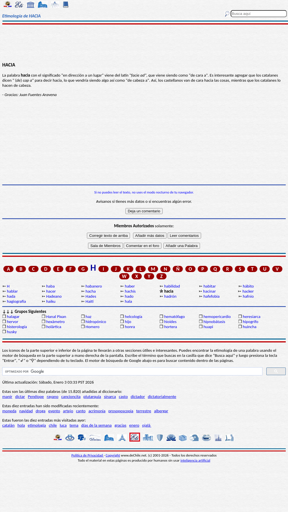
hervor (12, 321)
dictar (20, 396)
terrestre (143, 410)
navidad (26, 410)
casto (123, 396)
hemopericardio (217, 316)
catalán (8, 425)
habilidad (172, 286)
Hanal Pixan (56, 316)
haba (50, 286)
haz (88, 316)
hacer (51, 291)
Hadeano (54, 296)
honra (130, 326)
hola (21, 425)
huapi (208, 326)
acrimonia (96, 410)
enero (134, 425)
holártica (53, 326)
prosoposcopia (120, 410)
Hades (91, 296)
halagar (13, 316)
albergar (161, 410)
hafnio (248, 296)
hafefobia (211, 296)
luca (63, 425)
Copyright (113, 455)
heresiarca (251, 316)
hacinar (209, 291)
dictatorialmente (162, 396)
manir (7, 396)
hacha (91, 291)
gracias (120, 425)
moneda (9, 410)
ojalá (146, 425)
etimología (37, 425)
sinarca (110, 396)
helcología (133, 316)
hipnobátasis (214, 321)
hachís (130, 291)
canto (81, 410)
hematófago (174, 316)
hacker (248, 291)
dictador (138, 396)
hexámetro (55, 321)
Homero (93, 326)
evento (54, 410)
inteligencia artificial (195, 460)
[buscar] (131, 371)
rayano (52, 396)
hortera (170, 326)
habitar (209, 286)
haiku (50, 301)
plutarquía (92, 396)
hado (129, 296)
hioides (170, 321)
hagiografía (16, 301)
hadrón (170, 296)
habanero (94, 286)
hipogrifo (250, 321)
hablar (12, 291)
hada (11, 296)
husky (12, 331)
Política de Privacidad (87, 455)
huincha (249, 326)
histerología (17, 326)
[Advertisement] (144, 42)
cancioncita (71, 396)
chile (53, 425)
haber (130, 286)
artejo (68, 410)
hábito (248, 286)
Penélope (36, 396)
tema (73, 425)
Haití (89, 301)
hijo (128, 321)
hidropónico (96, 321)
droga (41, 410)
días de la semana (96, 425)
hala (128, 301)
